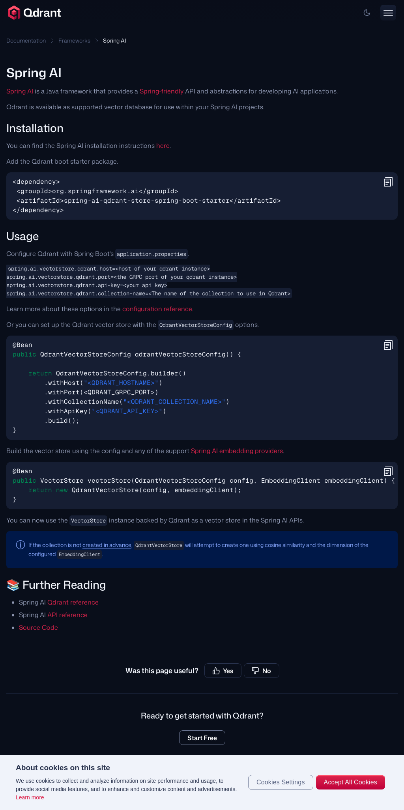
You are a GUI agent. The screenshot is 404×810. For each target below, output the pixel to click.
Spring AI (19, 91)
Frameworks (74, 40)
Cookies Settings (280, 782)
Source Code (38, 627)
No (261, 670)
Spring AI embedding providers (237, 450)
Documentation (26, 40)
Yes (223, 670)
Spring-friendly (161, 91)
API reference (67, 614)
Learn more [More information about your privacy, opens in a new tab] (30, 797)
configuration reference (157, 308)
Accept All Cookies (350, 782)
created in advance (106, 545)
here (163, 145)
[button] (367, 13)
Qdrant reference (73, 602)
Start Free (202, 737)
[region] (202, 782)
